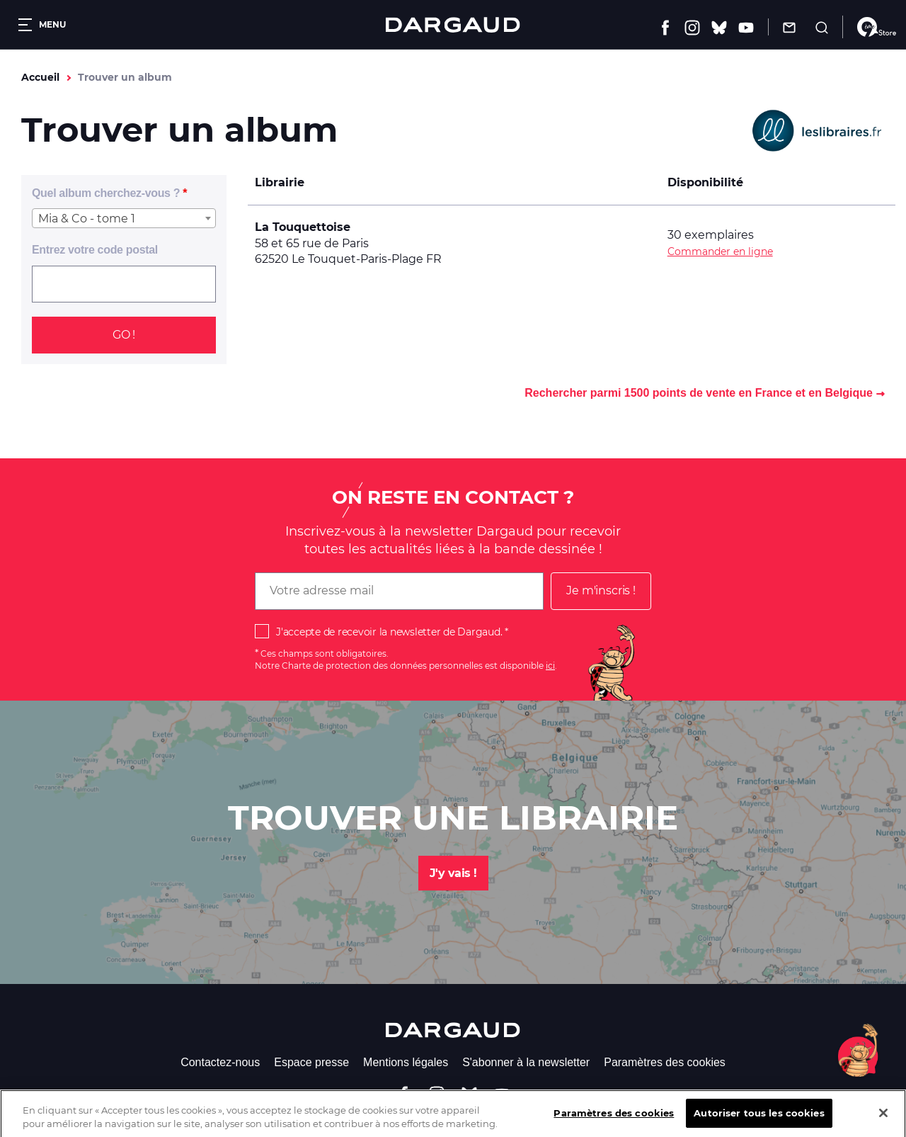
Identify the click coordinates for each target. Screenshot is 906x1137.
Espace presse (311, 1062)
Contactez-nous (220, 1062)
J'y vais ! (453, 873)
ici (550, 665)
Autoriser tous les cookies (759, 1121)
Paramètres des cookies (665, 1062)
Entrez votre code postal (95, 250)
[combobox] (124, 218)
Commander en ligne (720, 251)
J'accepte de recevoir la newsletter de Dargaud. (389, 632)
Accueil (40, 77)
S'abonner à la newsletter (526, 1062)
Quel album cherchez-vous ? (106, 193)
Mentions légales (405, 1062)
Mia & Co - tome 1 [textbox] (86, 218)
